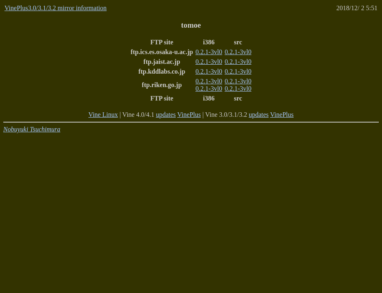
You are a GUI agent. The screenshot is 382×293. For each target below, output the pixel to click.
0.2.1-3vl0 (208, 51)
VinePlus (189, 114)
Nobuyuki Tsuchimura (31, 129)
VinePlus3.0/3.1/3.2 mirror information (55, 7)
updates (166, 114)
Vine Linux (103, 114)
